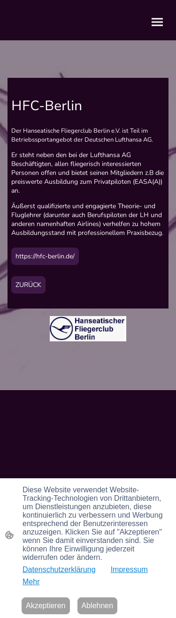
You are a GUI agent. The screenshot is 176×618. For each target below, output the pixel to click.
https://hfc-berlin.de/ (45, 256)
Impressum (129, 569)
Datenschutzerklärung (59, 569)
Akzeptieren (46, 606)
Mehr (31, 582)
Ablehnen (98, 606)
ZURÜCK (28, 284)
